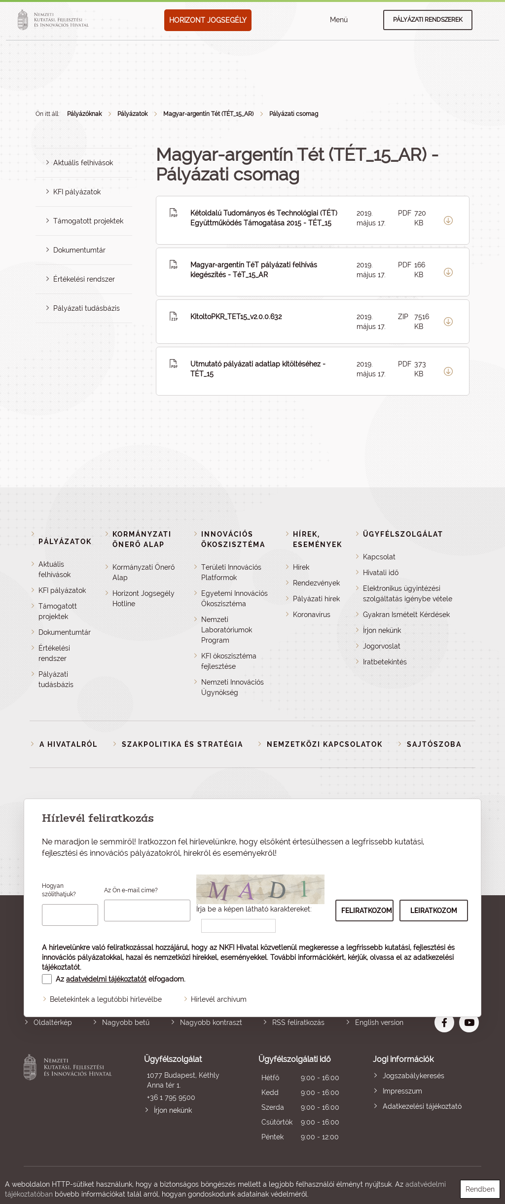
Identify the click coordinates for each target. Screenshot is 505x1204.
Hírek (301, 567)
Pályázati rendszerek (428, 19)
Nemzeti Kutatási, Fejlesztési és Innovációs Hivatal (69, 1099)
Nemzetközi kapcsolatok (325, 744)
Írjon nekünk (382, 630)
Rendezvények (316, 583)
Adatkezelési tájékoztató (422, 1106)
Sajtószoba (434, 744)
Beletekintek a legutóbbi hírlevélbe (106, 999)
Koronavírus (311, 615)
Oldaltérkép (53, 1022)
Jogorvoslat (381, 646)
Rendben (480, 1189)
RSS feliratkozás (298, 1022)
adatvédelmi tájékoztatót (106, 979)
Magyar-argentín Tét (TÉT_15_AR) (208, 113)
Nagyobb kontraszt (211, 1022)
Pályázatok (132, 113)
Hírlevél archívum (219, 999)
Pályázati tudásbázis (86, 308)
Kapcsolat (379, 557)
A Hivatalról (68, 744)
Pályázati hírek (316, 599)
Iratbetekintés (385, 662)
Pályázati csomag (293, 113)
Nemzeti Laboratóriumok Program (226, 630)
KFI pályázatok (77, 192)
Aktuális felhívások (83, 163)
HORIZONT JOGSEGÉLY (208, 20)
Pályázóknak (84, 113)
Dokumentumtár (79, 250)
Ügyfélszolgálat (403, 534)
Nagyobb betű (125, 1022)
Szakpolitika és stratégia (182, 744)
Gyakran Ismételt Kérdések (406, 615)
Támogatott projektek (88, 221)
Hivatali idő (380, 573)
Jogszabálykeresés (413, 1076)
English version (379, 1022)
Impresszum (402, 1091)
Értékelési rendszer (84, 279)
